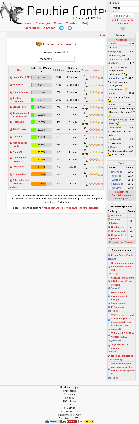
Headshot (116, 215)
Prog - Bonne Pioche (122, 255)
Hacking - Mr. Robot (122, 356)
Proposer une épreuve (121, 242)
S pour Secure (20, 92)
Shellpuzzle (117, 227)
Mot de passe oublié (123, 20)
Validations (58, 70)
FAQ (85, 23)
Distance (17, 136)
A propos (49, 27)
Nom (19, 70)
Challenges (43, 23)
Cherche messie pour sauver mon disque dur (123, 266)
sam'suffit (18, 84)
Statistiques (121, 198)
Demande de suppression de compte (119, 296)
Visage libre (19, 107)
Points (84, 70)
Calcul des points (121, 195)
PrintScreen (19, 129)
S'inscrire (123, 23)
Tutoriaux (72, 23)
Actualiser (121, 40)
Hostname (18, 122)
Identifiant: (114, 3)
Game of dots (118, 231)
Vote (96, 70)
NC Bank (17, 152)
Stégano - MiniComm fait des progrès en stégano (122, 281)
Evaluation (18, 166)
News (28, 23)
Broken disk (19, 174)
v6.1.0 (101, 35)
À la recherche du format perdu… (19, 183)
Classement (121, 191)
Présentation (118, 307)
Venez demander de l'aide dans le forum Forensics (70, 208)
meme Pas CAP (21, 77)
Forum (58, 23)
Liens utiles (32, 27)
